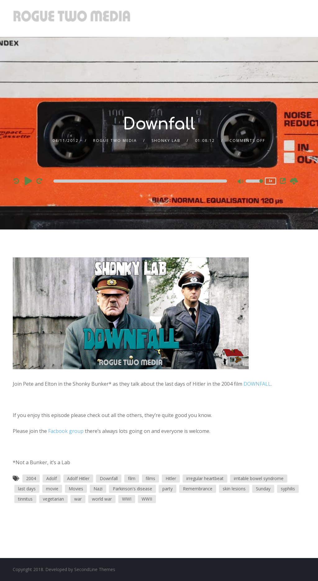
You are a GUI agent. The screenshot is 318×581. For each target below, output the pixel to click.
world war (102, 499)
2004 (31, 478)
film (131, 478)
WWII (147, 499)
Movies (76, 489)
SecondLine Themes (94, 569)
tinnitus (25, 499)
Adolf (51, 478)
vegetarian (53, 499)
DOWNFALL (257, 383)
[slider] (140, 181)
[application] (141, 181)
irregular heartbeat (205, 478)
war (78, 499)
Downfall (109, 478)
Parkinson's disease (132, 489)
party (167, 489)
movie (52, 489)
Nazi (97, 489)
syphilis (288, 489)
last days (27, 489)
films (150, 478)
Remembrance (197, 489)
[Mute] (241, 182)
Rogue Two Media (115, 140)
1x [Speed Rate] (270, 181)
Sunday (263, 489)
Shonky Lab (166, 140)
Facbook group (66, 431)
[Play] (28, 181)
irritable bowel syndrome (259, 478)
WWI (126, 499)
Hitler (171, 478)
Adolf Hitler (78, 478)
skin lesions (234, 489)
